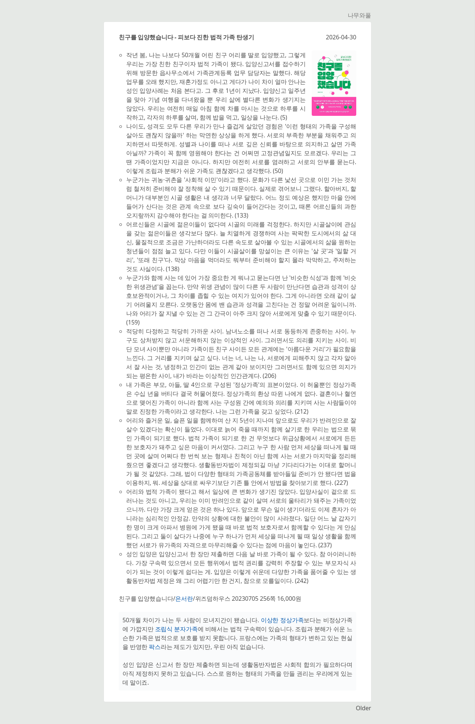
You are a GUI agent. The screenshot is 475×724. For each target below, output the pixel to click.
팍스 (155, 647)
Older (363, 708)
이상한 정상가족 (282, 620)
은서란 (184, 598)
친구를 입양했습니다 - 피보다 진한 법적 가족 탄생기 (186, 37)
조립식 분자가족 (176, 629)
